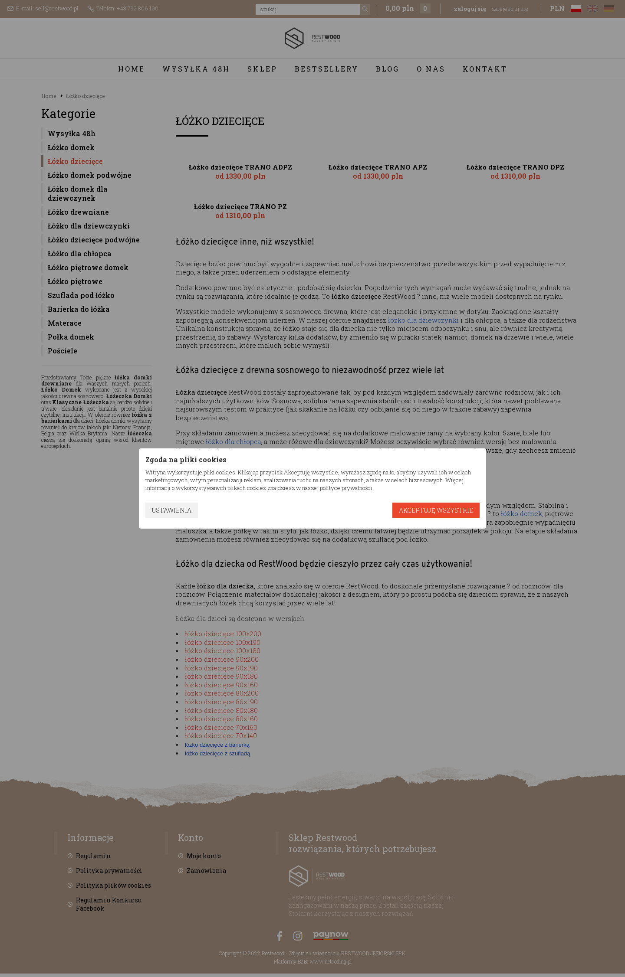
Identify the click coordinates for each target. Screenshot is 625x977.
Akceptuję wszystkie (436, 510)
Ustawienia (171, 510)
